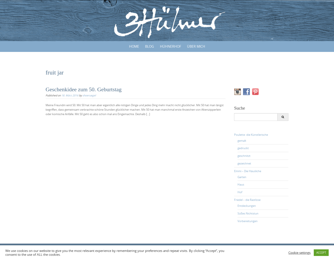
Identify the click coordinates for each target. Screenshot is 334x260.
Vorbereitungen (248, 221)
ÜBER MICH (196, 46)
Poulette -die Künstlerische (251, 135)
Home (134, 46)
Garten (242, 177)
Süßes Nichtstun (248, 213)
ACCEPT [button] (321, 252)
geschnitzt (244, 156)
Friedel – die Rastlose (247, 200)
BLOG (149, 46)
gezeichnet (244, 163)
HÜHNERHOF (170, 46)
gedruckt (243, 148)
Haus (241, 184)
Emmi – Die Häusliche (247, 171)
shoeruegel (89, 95)
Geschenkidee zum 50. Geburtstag (84, 89)
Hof (240, 192)
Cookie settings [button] (299, 253)
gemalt (242, 141)
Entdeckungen (247, 206)
